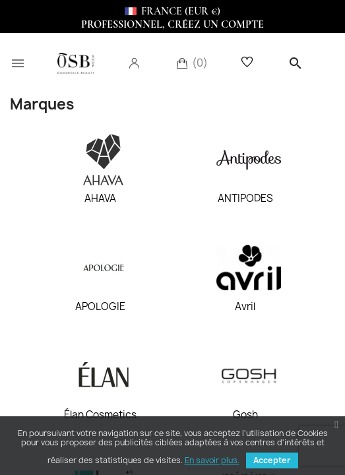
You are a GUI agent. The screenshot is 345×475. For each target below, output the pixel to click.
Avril (245, 306)
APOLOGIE (100, 306)
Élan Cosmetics (100, 415)
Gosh (245, 415)
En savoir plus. (212, 460)
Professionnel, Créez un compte (172, 24)
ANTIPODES (245, 198)
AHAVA (100, 198)
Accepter (272, 460)
